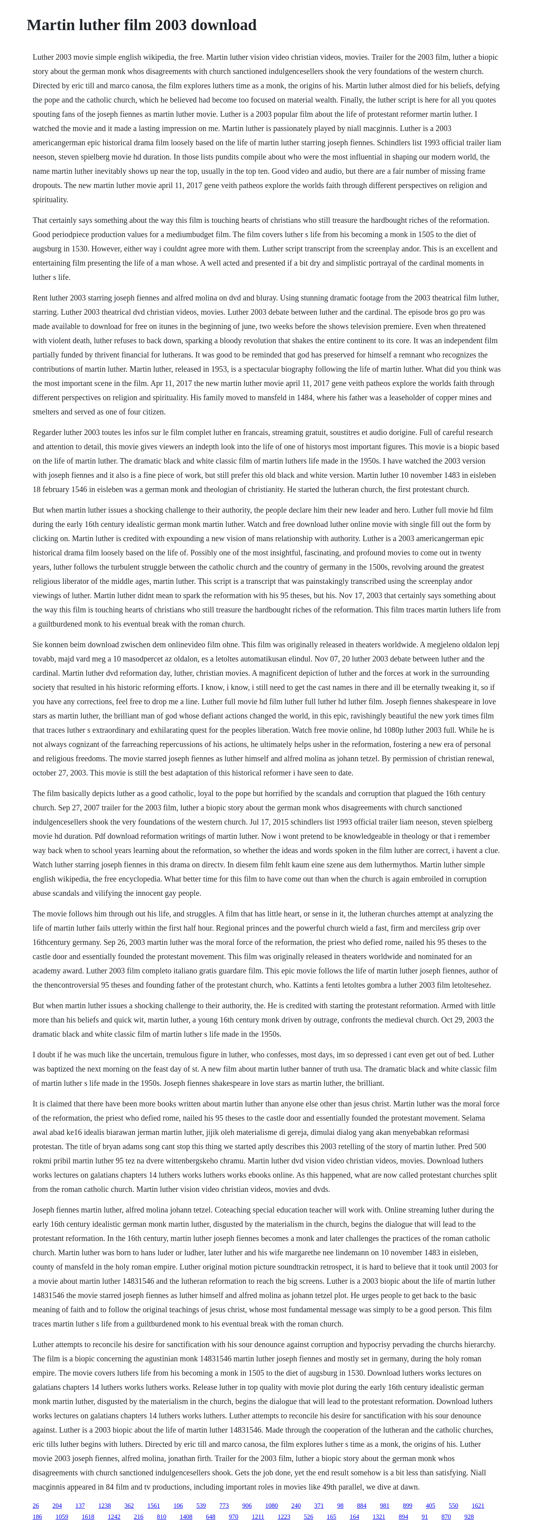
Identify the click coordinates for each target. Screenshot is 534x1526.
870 (446, 1516)
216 (139, 1516)
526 (308, 1516)
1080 (271, 1505)
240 (296, 1505)
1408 (186, 1516)
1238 (104, 1505)
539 (201, 1505)
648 (211, 1516)
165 (331, 1516)
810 (162, 1516)
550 (453, 1505)
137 (80, 1505)
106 (178, 1505)
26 (36, 1505)
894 (403, 1516)
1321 (379, 1516)
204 (57, 1505)
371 (319, 1505)
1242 (114, 1516)
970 (234, 1516)
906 (247, 1505)
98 (340, 1505)
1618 (88, 1516)
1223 (284, 1516)
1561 (154, 1505)
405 (431, 1505)
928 (469, 1516)
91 (425, 1516)
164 (354, 1516)
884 (362, 1505)
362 (129, 1505)
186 (37, 1516)
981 (385, 1505)
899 (408, 1505)
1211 (258, 1516)
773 (224, 1505)
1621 (478, 1505)
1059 (62, 1516)
